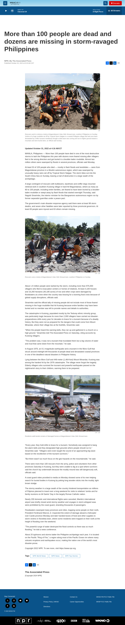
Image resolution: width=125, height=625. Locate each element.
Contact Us (73, 597)
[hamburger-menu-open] (5, 3)
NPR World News (39, 556)
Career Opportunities (77, 602)
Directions (46, 606)
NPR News (55, 556)
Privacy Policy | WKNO (51, 602)
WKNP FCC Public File (104, 602)
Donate (116, 3)
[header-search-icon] (105, 3)
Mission (46, 597)
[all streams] (114, 10)
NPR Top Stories (71, 556)
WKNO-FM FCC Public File (105, 597)
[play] (6, 11)
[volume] (12, 10)
